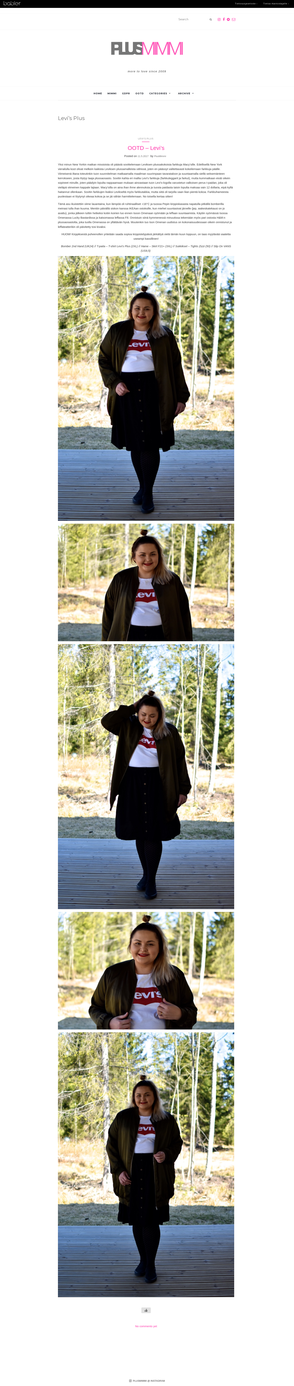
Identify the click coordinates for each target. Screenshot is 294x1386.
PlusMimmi (160, 156)
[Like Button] (146, 1310)
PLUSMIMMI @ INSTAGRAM (147, 1380)
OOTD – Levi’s (146, 148)
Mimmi (112, 93)
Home (98, 93)
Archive (184, 93)
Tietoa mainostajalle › (276, 3)
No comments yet (146, 1326)
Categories (158, 93)
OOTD (139, 93)
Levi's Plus (145, 138)
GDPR (126, 93)
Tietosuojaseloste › (246, 3)
